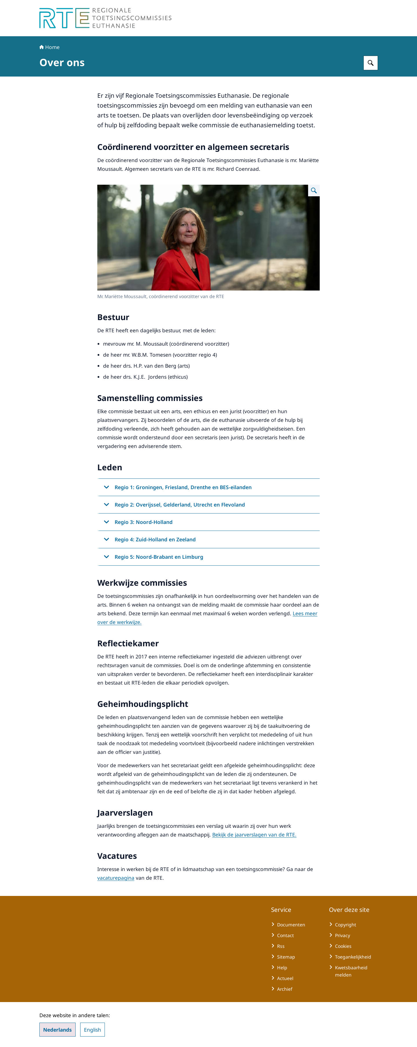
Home (49, 46)
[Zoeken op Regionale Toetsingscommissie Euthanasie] (371, 63)
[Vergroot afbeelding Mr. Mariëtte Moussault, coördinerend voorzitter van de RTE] (314, 190)
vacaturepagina (115, 877)
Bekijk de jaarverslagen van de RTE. (254, 834)
